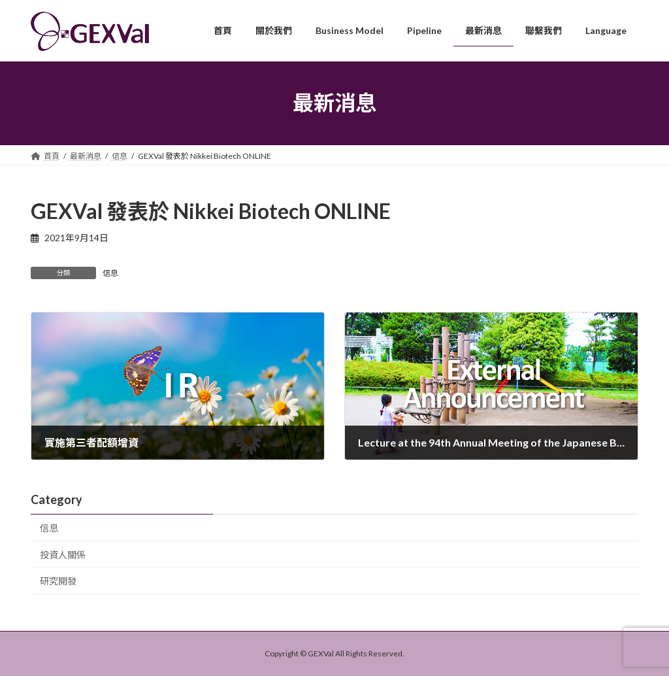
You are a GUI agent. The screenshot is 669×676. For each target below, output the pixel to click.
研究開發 (58, 580)
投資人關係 (63, 554)
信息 (110, 273)
